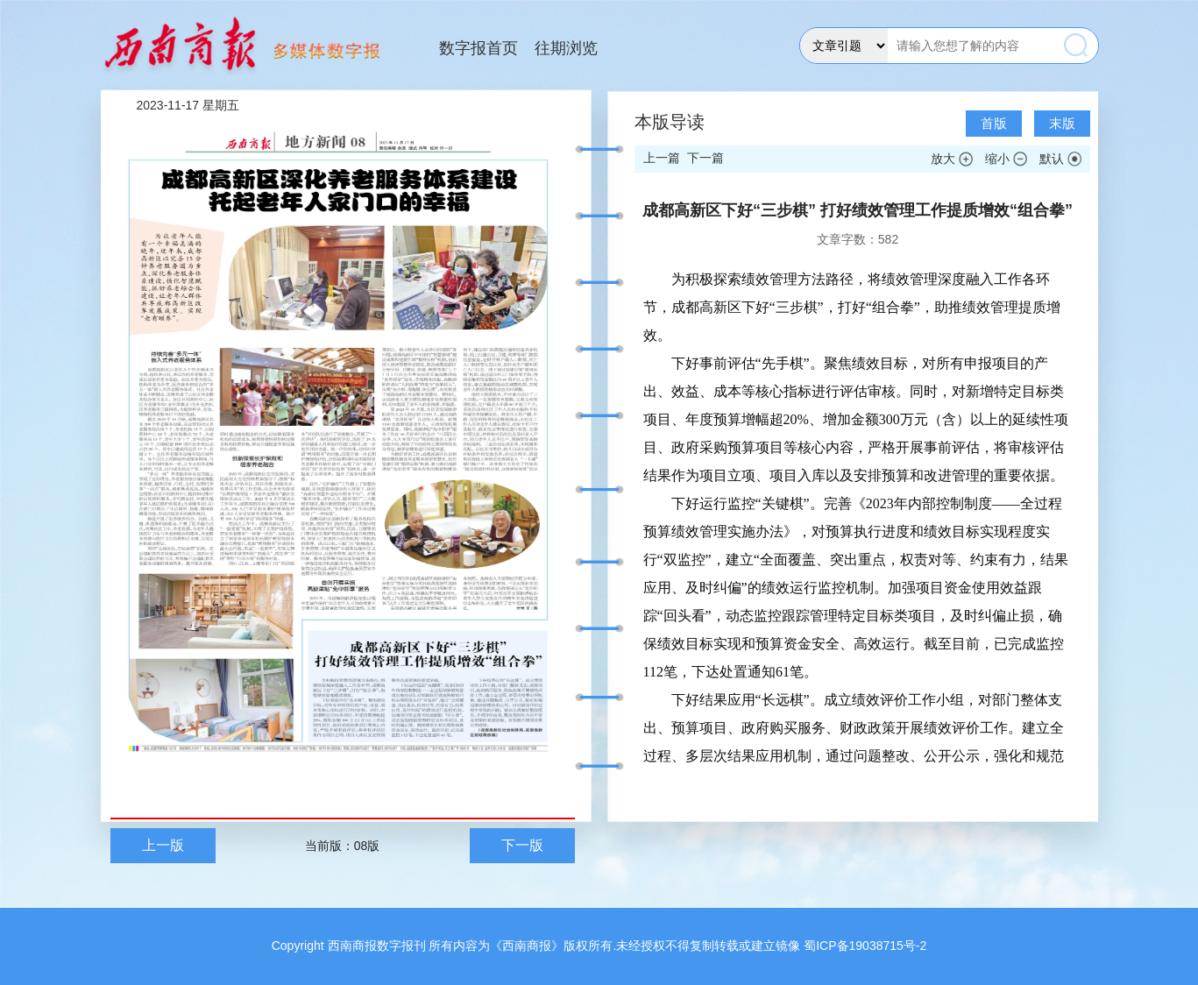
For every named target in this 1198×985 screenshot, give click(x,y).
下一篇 (705, 158)
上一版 (163, 845)
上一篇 (661, 158)
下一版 (522, 845)
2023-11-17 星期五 (188, 105)
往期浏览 (566, 48)
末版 (1062, 123)
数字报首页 (478, 48)
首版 (994, 123)
